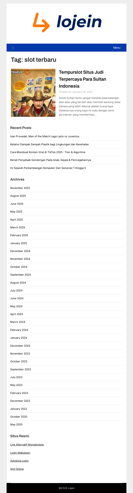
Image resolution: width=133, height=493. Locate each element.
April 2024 (16, 314)
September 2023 (20, 369)
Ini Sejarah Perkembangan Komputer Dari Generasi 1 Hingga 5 (48, 168)
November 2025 (20, 188)
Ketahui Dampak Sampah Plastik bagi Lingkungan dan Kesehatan (49, 144)
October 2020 (18, 416)
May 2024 (16, 306)
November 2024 (20, 258)
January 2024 (18, 337)
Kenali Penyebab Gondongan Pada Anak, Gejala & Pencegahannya (50, 160)
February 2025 (19, 235)
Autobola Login (19, 460)
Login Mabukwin (20, 452)
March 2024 (17, 322)
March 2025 (17, 227)
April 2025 (16, 219)
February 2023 (19, 393)
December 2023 (20, 345)
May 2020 (16, 424)
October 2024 (18, 266)
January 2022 (18, 408)
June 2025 (16, 203)
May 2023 (16, 385)
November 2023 (20, 353)
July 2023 (16, 377)
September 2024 (20, 274)
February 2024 (19, 330)
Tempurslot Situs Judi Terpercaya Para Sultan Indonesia (82, 79)
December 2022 (20, 400)
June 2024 (17, 298)
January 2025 (18, 243)
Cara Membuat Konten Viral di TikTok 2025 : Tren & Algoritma (47, 152)
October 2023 (18, 361)
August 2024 (18, 282)
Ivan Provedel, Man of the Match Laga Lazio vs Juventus (44, 136)
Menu (116, 47)
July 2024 (16, 290)
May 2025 (16, 211)
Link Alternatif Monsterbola (27, 444)
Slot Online (17, 469)
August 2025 (18, 195)
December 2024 (20, 251)
